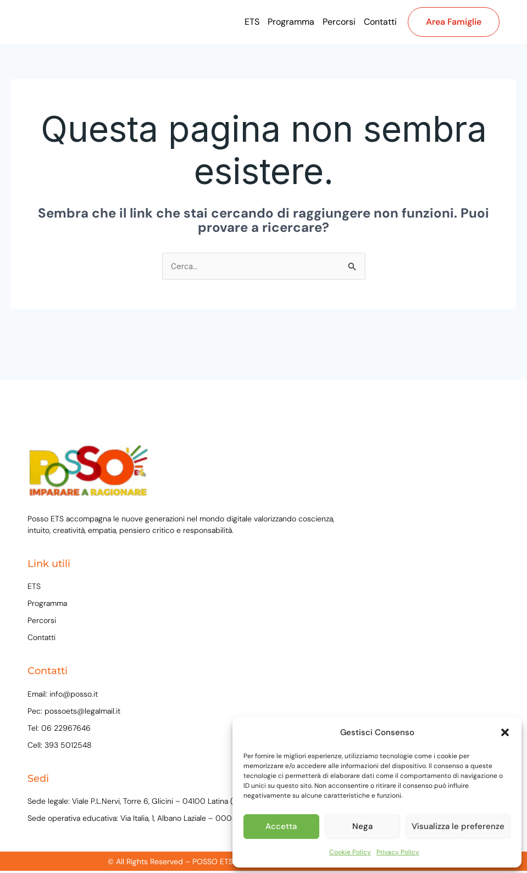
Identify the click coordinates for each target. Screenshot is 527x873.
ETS (252, 21)
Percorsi (339, 21)
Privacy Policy (397, 852)
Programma (291, 21)
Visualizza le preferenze (458, 826)
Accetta (281, 826)
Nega (362, 826)
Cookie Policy (350, 852)
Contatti (380, 21)
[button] (505, 732)
